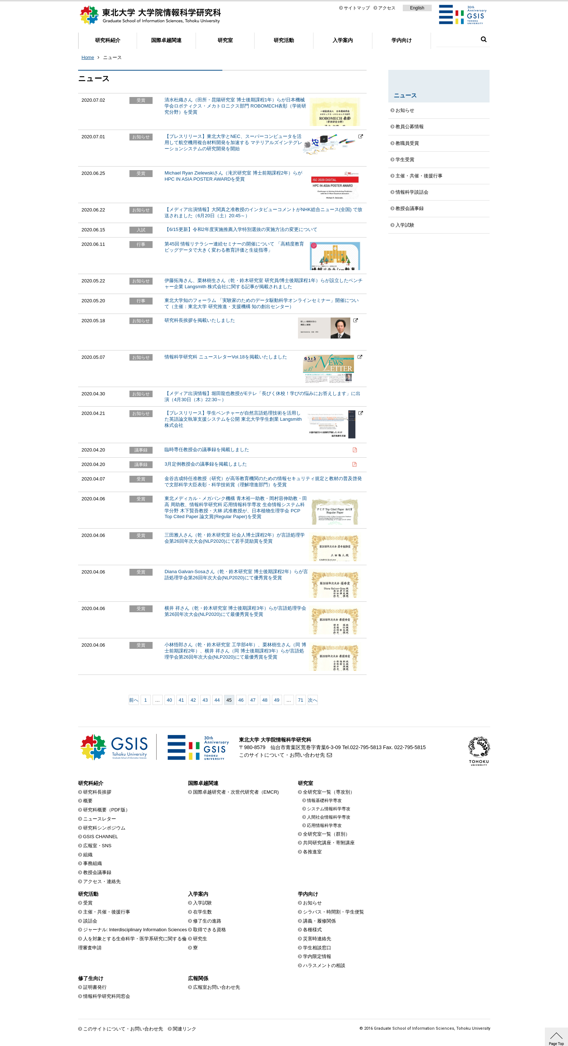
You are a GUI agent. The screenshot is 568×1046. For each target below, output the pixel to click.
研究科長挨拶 (97, 792)
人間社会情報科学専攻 (328, 817)
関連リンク (184, 1029)
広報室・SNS (97, 845)
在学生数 (202, 912)
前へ (133, 700)
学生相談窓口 (317, 947)
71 (300, 700)
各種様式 (312, 929)
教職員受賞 (407, 143)
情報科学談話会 (412, 192)
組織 (88, 854)
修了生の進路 (207, 921)
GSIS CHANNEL (100, 836)
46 (240, 700)
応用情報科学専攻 (324, 825)
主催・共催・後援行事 (419, 175)
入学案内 (343, 40)
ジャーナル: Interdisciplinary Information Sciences (135, 929)
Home (88, 57)
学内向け (402, 40)
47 (252, 700)
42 (193, 700)
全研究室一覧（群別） (326, 834)
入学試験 (405, 225)
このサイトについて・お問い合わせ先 (282, 755)
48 (264, 700)
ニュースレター (99, 819)
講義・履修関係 (319, 921)
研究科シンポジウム (104, 828)
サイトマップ (357, 7)
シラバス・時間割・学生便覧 (333, 912)
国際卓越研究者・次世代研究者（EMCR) (236, 792)
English (417, 7)
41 (181, 700)
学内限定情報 (317, 956)
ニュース (112, 57)
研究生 (200, 938)
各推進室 (312, 851)
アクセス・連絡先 (102, 881)
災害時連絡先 (317, 938)
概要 (88, 800)
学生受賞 (405, 159)
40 (169, 700)
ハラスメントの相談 (324, 965)
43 (205, 700)
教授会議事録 (410, 208)
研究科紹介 (107, 40)
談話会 (90, 921)
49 (276, 700)
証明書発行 (95, 987)
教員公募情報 (410, 126)
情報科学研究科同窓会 (106, 996)
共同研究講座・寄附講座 (329, 842)
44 (216, 700)
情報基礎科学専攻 (324, 800)
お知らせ (405, 110)
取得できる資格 (209, 929)
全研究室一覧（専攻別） (329, 792)
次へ (312, 700)
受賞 (88, 903)
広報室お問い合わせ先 (216, 987)
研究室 (225, 40)
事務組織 (92, 863)
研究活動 (284, 40)
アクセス (387, 7)
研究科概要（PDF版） (106, 809)
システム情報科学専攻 (328, 808)
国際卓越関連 (166, 40)
